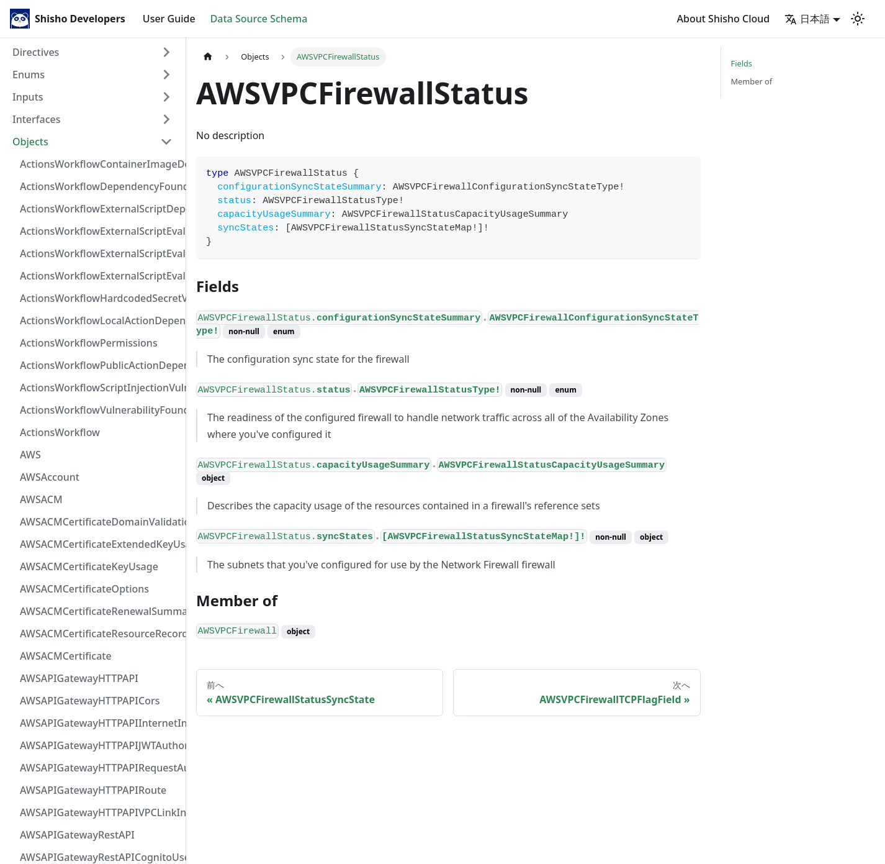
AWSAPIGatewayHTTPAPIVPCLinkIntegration (100, 812)
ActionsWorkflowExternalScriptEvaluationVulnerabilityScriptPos (100, 253)
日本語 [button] (807, 18)
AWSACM (41, 499)
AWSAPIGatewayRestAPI (77, 835)
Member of (752, 81)
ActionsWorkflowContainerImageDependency (100, 164)
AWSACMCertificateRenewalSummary (100, 611)
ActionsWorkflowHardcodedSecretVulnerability (100, 298)
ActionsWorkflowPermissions (89, 343)
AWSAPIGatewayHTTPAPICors (90, 700)
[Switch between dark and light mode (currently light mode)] (858, 19)
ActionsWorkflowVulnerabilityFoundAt (100, 410)
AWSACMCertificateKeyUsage (89, 566)
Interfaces (36, 119)
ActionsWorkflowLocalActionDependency (100, 320)
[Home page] (208, 56)
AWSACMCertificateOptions (84, 589)
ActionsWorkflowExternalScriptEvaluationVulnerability (100, 276)
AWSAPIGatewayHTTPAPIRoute (93, 790)
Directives (35, 52)
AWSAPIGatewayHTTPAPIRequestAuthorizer (100, 768)
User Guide (169, 18)
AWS (30, 455)
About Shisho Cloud (723, 18)
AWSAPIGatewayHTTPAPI (79, 678)
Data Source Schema (259, 18)
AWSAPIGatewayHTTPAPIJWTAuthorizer (100, 745)
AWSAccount (49, 477)
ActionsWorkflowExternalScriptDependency (100, 209)
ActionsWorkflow (60, 432)
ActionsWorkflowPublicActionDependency (100, 365)
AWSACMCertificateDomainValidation (100, 522)
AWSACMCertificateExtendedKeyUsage (100, 544)
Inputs (27, 97)
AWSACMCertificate (66, 656)
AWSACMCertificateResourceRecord (100, 633)
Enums (28, 74)
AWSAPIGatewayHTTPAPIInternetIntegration (100, 723)
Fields (741, 63)
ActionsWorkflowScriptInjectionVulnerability (100, 387)
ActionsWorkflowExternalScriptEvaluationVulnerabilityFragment (100, 231)
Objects (30, 141)
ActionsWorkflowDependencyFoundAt (100, 186)
